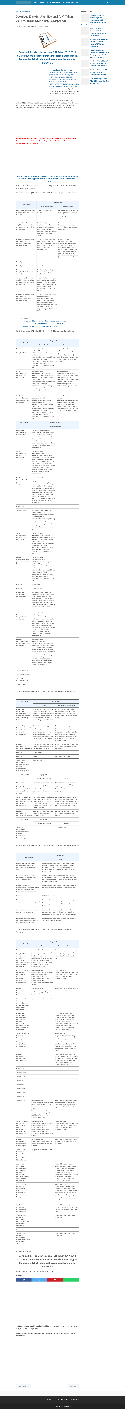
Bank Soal (70, 2)
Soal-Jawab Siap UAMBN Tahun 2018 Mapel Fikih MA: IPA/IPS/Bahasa (99, 81)
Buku (77, 2)
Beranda (49, 1399)
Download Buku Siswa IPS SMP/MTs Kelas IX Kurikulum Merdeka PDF (98, 72)
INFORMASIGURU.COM (64, 1406)
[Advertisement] (31, 84)
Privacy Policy (64, 1399)
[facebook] (24, 1280)
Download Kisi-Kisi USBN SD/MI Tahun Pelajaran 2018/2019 (40, 326)
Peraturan (44, 2)
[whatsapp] (71, 1280)
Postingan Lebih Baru (23, 1386)
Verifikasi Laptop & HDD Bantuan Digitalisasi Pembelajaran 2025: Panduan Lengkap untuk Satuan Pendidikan (93, 20)
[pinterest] (55, 1280)
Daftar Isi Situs (74, 1399)
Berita (36, 2)
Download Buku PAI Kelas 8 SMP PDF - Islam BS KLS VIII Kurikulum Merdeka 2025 (99, 63)
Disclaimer (56, 1399)
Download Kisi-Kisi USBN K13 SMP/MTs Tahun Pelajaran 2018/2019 (43, 324)
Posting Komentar (43, 26)
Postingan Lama (73, 1386)
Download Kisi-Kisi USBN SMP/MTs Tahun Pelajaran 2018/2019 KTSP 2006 (45, 321)
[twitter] (39, 1280)
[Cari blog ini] (108, 2)
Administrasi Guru (57, 2)
